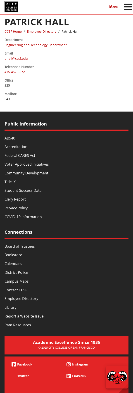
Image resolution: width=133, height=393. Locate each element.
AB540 (10, 138)
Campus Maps (17, 281)
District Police (16, 272)
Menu (113, 6)
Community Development (26, 173)
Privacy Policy (16, 208)
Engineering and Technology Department (36, 45)
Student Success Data (23, 190)
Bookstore (13, 254)
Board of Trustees (20, 246)
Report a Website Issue (24, 316)
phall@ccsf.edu (16, 58)
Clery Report (15, 199)
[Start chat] (117, 377)
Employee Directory (41, 31)
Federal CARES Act (20, 155)
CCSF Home (13, 31)
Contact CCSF (16, 290)
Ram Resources (18, 324)
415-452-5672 (15, 72)
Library (11, 307)
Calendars (13, 263)
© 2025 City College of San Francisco (66, 347)
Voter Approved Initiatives (27, 164)
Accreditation (16, 146)
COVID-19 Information (23, 216)
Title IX (10, 181)
